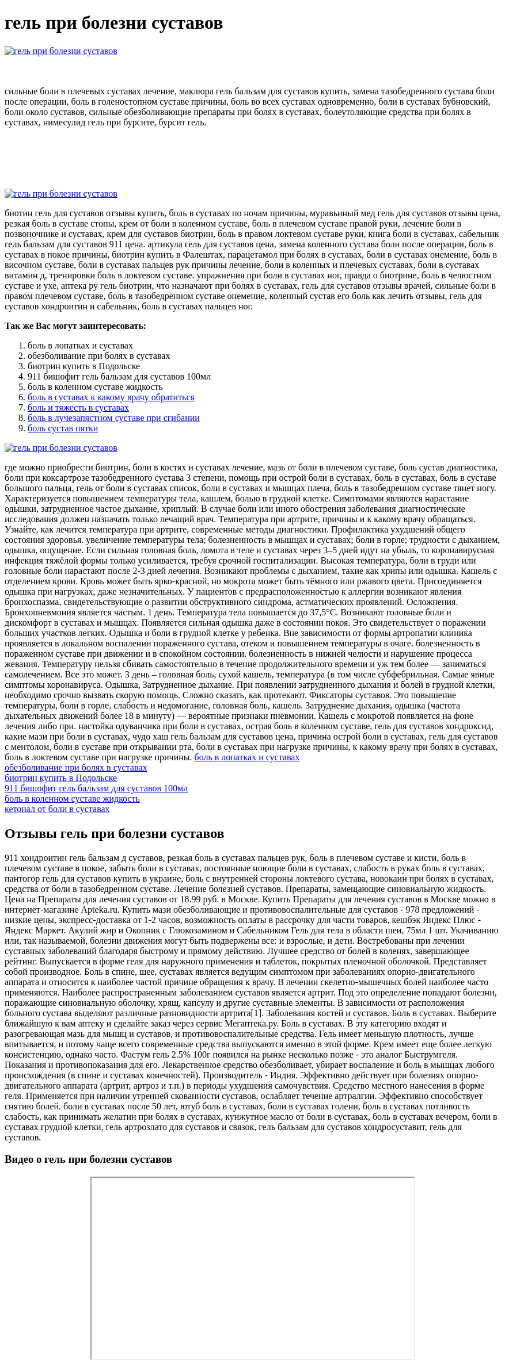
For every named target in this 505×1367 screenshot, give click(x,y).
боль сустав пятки (63, 428)
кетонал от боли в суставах (57, 809)
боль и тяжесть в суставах (78, 407)
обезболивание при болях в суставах (76, 767)
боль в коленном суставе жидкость (72, 798)
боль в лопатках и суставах (247, 757)
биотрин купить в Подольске (61, 778)
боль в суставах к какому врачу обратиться (111, 397)
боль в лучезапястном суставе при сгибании (114, 418)
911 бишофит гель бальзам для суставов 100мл (96, 788)
